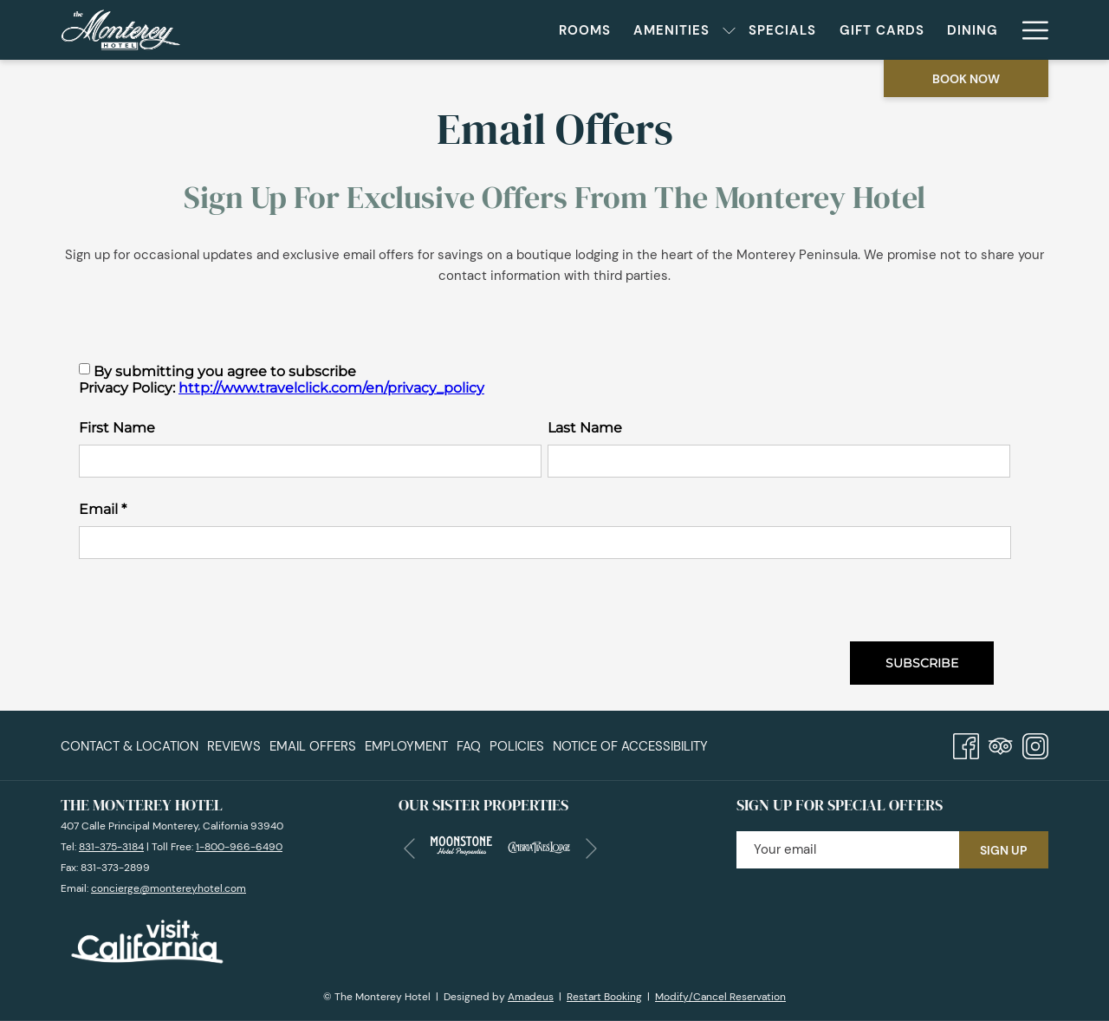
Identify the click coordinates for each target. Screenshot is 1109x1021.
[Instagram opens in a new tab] (1035, 744)
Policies (517, 746)
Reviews (234, 746)
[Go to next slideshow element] (591, 849)
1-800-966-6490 (239, 847)
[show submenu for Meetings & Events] (1001, 30)
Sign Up (1004, 850)
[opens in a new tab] (461, 844)
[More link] (1028, 30)
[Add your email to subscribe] (847, 849)
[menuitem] (398, 30)
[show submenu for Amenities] (543, 30)
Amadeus (531, 997)
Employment (406, 746)
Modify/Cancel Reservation (720, 997)
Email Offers (312, 746)
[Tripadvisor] (1001, 744)
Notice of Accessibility (630, 746)
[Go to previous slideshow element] (409, 849)
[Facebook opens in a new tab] (966, 744)
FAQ (469, 746)
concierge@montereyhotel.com (168, 888)
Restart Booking (604, 997)
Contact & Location (129, 746)
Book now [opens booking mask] (966, 79)
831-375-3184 (111, 847)
